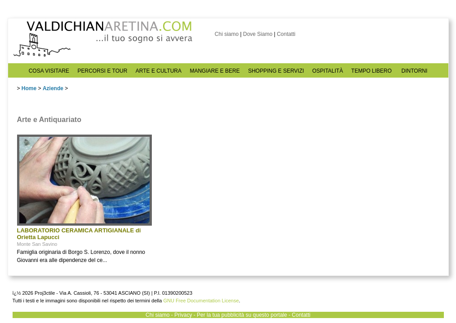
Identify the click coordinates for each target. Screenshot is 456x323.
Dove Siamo (257, 34)
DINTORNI (415, 71)
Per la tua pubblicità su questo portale (242, 315)
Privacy (183, 315)
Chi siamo (227, 34)
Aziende (53, 88)
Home (29, 88)
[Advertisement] (223, 191)
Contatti (286, 34)
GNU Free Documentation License (201, 300)
